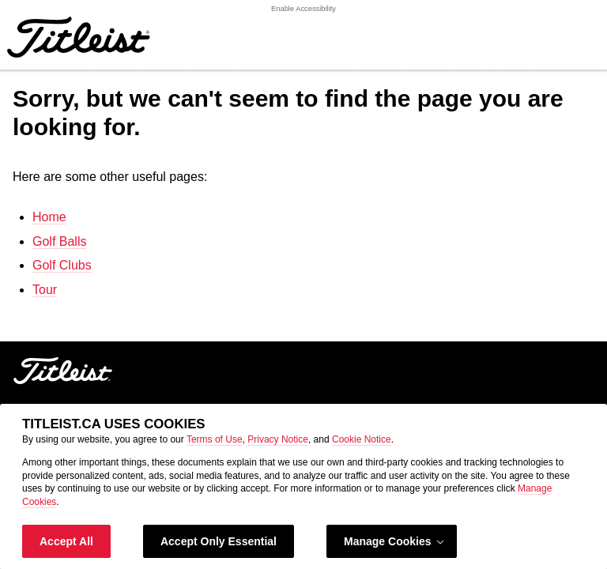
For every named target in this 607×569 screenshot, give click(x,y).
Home (49, 217)
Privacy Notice (277, 439)
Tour (44, 289)
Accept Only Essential (218, 541)
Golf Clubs (62, 265)
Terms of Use (215, 439)
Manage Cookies (395, 541)
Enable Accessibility (303, 9)
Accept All (66, 541)
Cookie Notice (361, 439)
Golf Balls (59, 241)
